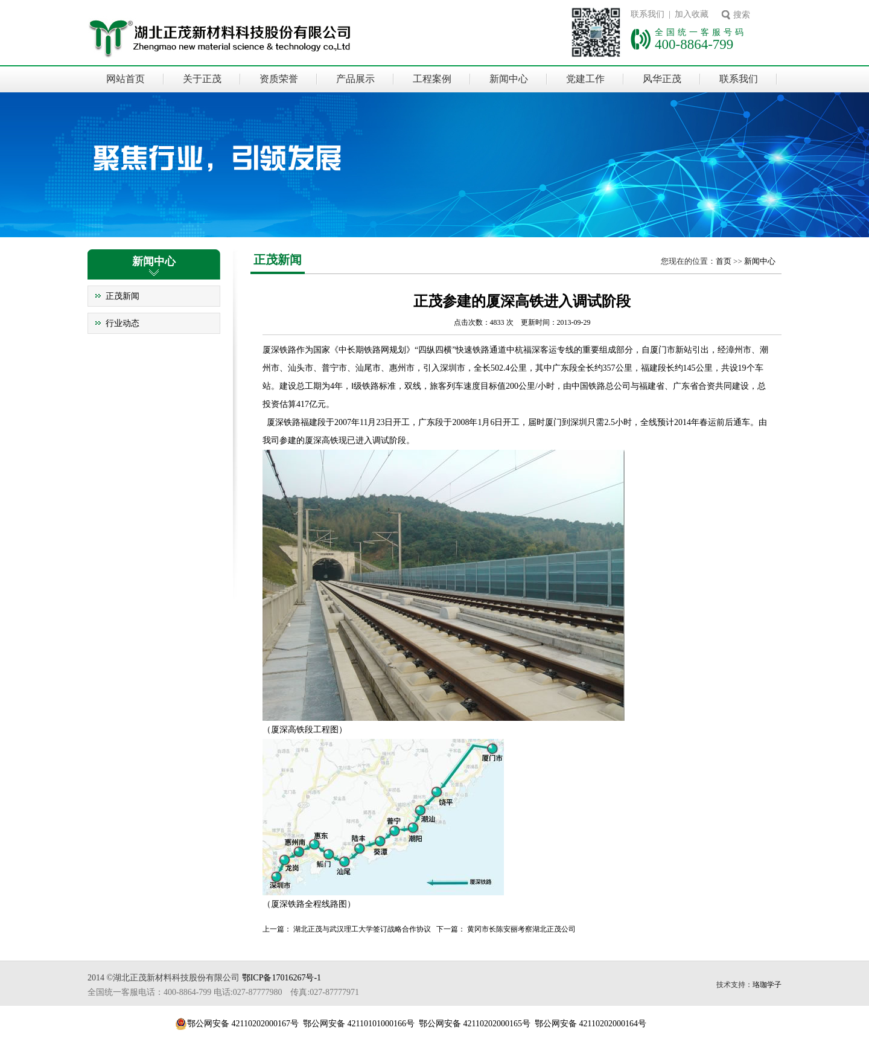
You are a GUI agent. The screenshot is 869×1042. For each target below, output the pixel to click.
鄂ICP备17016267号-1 (281, 977)
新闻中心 (508, 79)
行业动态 (122, 323)
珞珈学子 (767, 984)
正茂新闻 (122, 296)
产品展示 (355, 79)
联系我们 (738, 79)
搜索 (741, 14)
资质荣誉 (278, 79)
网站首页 (125, 79)
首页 (723, 261)
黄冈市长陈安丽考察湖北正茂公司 (521, 929)
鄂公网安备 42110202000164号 (590, 1023)
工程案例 (432, 79)
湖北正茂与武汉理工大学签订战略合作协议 (362, 929)
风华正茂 (662, 79)
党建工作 (585, 79)
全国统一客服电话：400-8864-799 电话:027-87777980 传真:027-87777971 (223, 992)
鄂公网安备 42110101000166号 (359, 1023)
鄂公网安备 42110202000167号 (243, 1023)
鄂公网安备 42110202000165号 (474, 1023)
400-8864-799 (694, 44)
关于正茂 (202, 79)
